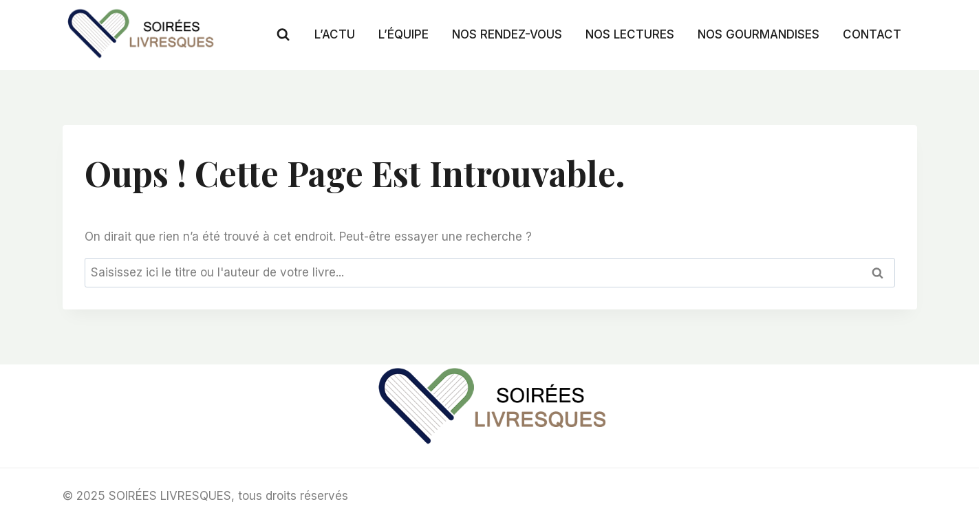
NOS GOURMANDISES (758, 34)
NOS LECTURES (629, 34)
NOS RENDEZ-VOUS (507, 34)
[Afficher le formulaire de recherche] (283, 35)
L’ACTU (334, 34)
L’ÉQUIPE (403, 34)
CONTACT (872, 34)
